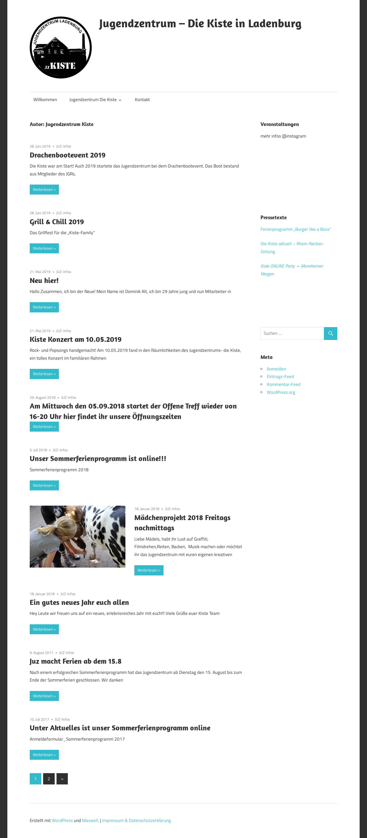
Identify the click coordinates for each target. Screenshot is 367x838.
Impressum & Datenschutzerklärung (136, 820)
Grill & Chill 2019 (57, 221)
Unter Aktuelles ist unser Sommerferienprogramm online (120, 727)
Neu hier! (44, 280)
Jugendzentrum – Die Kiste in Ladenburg (200, 23)
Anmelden (276, 368)
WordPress (62, 820)
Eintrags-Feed (280, 376)
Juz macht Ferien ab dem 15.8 (76, 661)
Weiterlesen (43, 189)
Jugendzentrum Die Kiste (93, 99)
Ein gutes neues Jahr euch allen (79, 602)
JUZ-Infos (63, 146)
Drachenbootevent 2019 (67, 154)
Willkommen (45, 99)
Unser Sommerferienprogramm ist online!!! (98, 458)
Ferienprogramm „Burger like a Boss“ (296, 229)
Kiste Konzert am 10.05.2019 (75, 339)
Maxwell (90, 820)
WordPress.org (281, 392)
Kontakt (142, 99)
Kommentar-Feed (283, 384)
